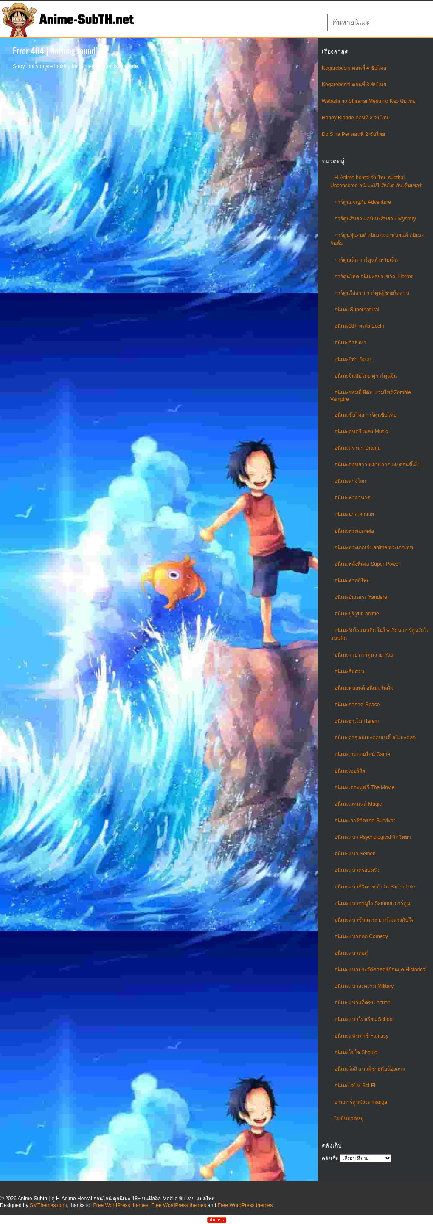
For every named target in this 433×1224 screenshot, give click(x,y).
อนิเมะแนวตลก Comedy (361, 936)
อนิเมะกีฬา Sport (353, 359)
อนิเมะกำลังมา (350, 343)
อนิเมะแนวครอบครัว (357, 870)
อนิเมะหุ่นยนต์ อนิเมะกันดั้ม (364, 688)
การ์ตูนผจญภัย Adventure (363, 202)
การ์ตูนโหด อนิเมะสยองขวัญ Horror (374, 276)
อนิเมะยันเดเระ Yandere (361, 597)
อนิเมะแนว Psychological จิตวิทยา (373, 837)
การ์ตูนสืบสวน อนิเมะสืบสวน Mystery (375, 219)
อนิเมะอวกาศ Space (357, 705)
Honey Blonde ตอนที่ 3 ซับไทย (356, 118)
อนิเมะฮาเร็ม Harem (357, 721)
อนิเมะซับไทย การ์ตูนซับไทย (365, 415)
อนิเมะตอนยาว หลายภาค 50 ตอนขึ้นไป (378, 465)
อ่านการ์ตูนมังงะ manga (361, 1102)
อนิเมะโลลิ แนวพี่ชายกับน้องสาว (370, 1069)
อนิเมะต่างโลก (350, 481)
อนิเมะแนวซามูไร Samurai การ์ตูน (372, 903)
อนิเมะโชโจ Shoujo (356, 1052)
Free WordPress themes (120, 1205)
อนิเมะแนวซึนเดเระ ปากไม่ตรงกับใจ (374, 920)
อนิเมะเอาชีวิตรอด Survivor (365, 821)
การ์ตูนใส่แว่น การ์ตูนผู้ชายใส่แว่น (372, 293)
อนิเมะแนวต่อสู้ (351, 953)
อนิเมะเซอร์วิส (350, 771)
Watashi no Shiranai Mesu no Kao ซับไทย (369, 101)
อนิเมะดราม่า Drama (357, 448)
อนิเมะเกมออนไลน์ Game (362, 754)
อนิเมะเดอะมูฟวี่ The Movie (364, 787)
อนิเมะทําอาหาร (352, 498)
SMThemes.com (48, 1205)
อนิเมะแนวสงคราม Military (364, 986)
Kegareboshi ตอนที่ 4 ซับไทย (354, 68)
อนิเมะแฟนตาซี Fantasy (361, 1036)
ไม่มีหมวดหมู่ (349, 1119)
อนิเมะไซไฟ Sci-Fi (355, 1086)
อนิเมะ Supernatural (357, 310)
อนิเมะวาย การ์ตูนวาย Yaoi (364, 655)
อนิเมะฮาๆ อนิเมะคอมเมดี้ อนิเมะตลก (375, 738)
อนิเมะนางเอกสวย (354, 514)
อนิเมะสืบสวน (349, 671)
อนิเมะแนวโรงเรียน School (364, 1019)
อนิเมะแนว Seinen (355, 854)
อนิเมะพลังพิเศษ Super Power (367, 564)
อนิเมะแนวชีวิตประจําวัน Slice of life (375, 887)
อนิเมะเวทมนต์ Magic (358, 804)
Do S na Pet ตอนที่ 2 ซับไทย (353, 134)
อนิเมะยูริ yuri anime (357, 614)
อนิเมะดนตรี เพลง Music (361, 431)
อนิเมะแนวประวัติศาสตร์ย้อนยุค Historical (381, 970)
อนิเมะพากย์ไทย (352, 581)
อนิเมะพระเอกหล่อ (354, 531)
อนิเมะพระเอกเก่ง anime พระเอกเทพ (374, 547)
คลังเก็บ (330, 1159)
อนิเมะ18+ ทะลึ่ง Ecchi (359, 326)
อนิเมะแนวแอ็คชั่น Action (363, 1003)
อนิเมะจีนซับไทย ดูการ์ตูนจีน (366, 376)
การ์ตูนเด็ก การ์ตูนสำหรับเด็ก (366, 260)
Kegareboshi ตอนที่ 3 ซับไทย (354, 84)
